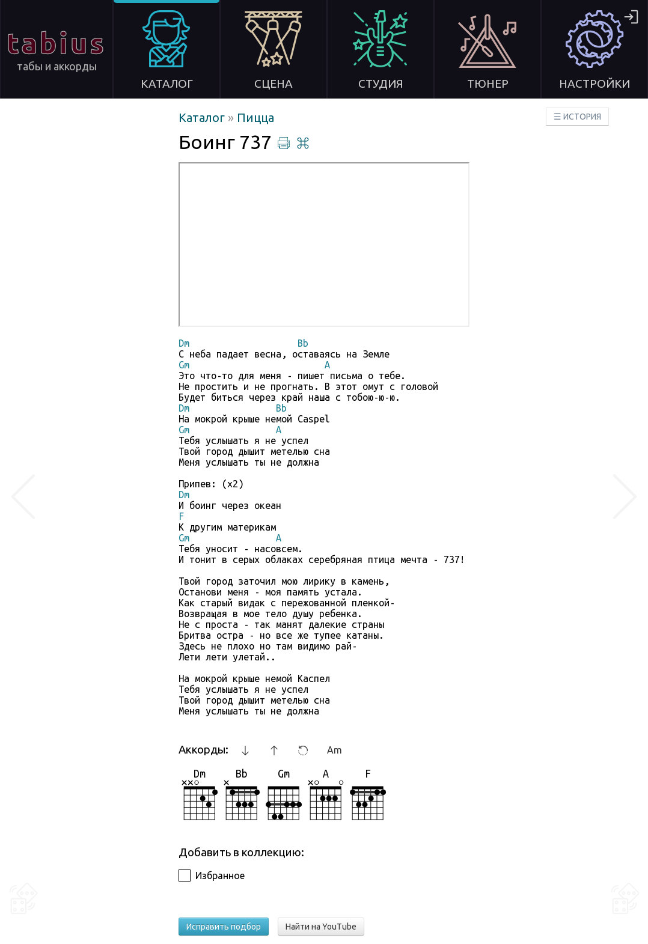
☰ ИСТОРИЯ (577, 116)
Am (334, 750)
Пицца (255, 117)
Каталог (203, 117)
